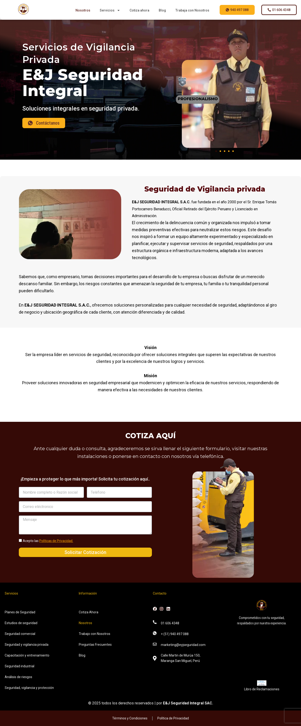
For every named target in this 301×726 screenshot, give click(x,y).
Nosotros (82, 10)
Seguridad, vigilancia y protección (29, 688)
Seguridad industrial (19, 666)
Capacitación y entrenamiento (27, 655)
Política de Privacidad (173, 718)
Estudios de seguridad (21, 623)
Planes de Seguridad (20, 612)
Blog (162, 10)
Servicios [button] (110, 10)
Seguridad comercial (20, 634)
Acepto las (48, 541)
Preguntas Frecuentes (95, 644)
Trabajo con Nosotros (94, 634)
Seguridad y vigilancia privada (26, 644)
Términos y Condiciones (129, 718)
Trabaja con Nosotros (192, 10)
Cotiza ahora (139, 10)
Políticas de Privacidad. (56, 541)
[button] (216, 151)
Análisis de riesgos (18, 677)
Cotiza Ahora (88, 612)
